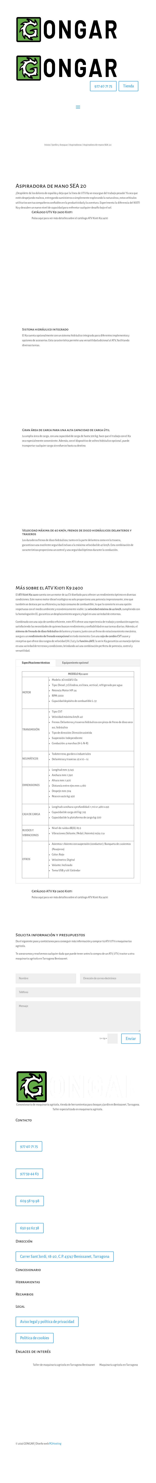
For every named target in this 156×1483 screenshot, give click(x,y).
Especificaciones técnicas (36, 662)
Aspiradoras (75, 145)
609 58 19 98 (29, 1201)
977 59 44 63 (29, 1174)
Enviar (131, 1039)
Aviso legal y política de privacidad (47, 1322)
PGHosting (55, 1443)
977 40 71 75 (103, 86)
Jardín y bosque (60, 145)
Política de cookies (34, 1338)
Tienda (128, 86)
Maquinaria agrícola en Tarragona (118, 1364)
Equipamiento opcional (75, 662)
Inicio (47, 145)
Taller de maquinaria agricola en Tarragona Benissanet (64, 1364)
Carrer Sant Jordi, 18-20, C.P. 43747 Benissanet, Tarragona (64, 1257)
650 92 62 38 (29, 1228)
